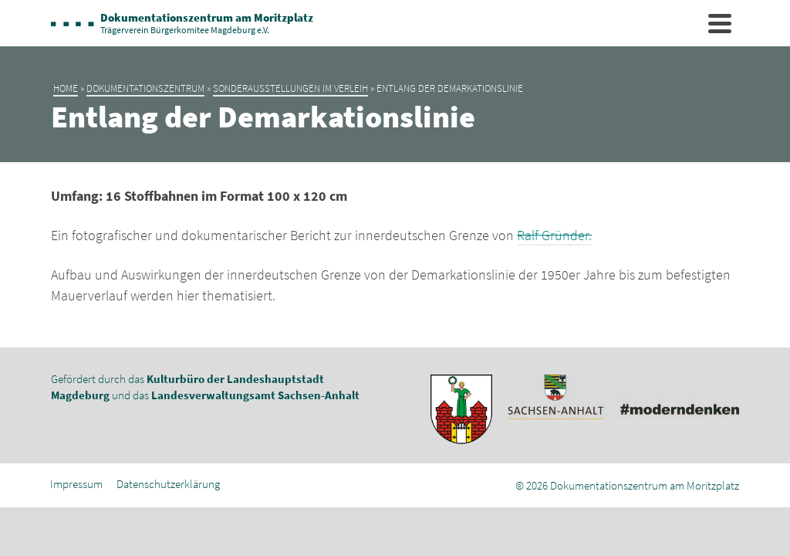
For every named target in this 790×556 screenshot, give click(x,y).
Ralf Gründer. (554, 235)
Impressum (76, 483)
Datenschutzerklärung (168, 483)
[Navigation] (720, 23)
